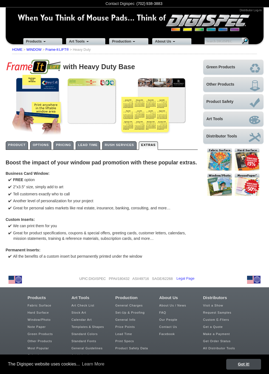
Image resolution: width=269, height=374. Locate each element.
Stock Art (79, 312)
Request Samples (217, 312)
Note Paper (37, 326)
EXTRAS (148, 145)
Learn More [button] (93, 364)
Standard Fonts (84, 341)
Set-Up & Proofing (130, 312)
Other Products (40, 341)
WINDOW (33, 50)
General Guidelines (87, 348)
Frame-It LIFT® (57, 50)
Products (34, 41)
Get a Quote (213, 326)
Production (121, 41)
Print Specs (124, 341)
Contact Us (168, 326)
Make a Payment (216, 334)
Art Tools (76, 41)
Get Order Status (217, 341)
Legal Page (185, 278)
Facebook (167, 334)
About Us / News (172, 305)
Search (245, 41)
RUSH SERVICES (119, 145)
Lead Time (123, 334)
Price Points (125, 326)
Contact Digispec (120, 3)
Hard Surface (38, 312)
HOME (17, 50)
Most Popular (38, 348)
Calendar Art (82, 319)
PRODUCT (17, 145)
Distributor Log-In (251, 10)
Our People (168, 319)
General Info (125, 319)
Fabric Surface (40, 305)
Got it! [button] (244, 364)
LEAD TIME (88, 145)
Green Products (40, 334)
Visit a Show (213, 305)
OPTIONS (41, 145)
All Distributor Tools (219, 348)
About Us (163, 41)
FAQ (162, 312)
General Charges (129, 305)
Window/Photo (39, 319)
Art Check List (83, 305)
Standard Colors (85, 334)
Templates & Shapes (88, 326)
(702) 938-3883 (150, 3)
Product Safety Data (131, 348)
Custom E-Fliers (216, 319)
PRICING (63, 145)
